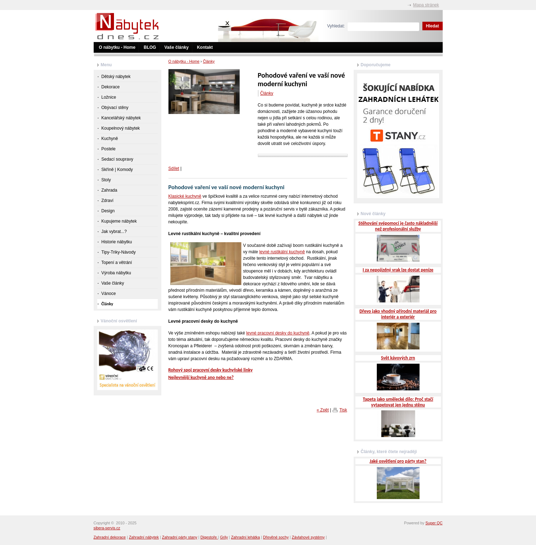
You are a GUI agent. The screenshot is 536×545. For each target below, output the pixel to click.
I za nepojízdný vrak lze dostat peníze (398, 269)
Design (108, 210)
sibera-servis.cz (107, 528)
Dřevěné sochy (276, 537)
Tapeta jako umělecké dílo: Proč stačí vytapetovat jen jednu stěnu (398, 402)
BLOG (150, 47)
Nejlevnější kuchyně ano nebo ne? (201, 377)
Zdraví (108, 200)
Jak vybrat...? (114, 231)
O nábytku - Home (117, 47)
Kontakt (205, 47)
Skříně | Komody (117, 169)
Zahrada (110, 190)
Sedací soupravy (117, 159)
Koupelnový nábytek (121, 128)
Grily (224, 537)
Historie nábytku (117, 241)
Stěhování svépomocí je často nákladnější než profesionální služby (398, 226)
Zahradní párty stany (179, 537)
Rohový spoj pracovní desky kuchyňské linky (210, 370)
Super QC (433, 523)
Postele (109, 148)
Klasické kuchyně (185, 196)
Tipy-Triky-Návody (119, 252)
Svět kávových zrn (398, 357)
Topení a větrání (117, 262)
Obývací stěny (115, 107)
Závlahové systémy (308, 537)
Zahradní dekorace (110, 537)
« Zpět (323, 410)
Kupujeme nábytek (119, 221)
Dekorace (111, 86)
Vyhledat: (336, 26)
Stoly (106, 179)
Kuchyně (110, 138)
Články (209, 61)
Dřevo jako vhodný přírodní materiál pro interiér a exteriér (397, 314)
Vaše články (177, 47)
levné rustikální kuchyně (282, 251)
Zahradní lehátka (245, 537)
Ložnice (109, 97)
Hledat (432, 26)
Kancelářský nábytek (121, 117)
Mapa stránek (426, 4)
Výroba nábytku (116, 272)
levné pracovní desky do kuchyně (277, 333)
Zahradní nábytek (144, 537)
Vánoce (109, 293)
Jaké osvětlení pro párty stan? (398, 461)
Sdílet (173, 168)
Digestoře (209, 537)
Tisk (343, 410)
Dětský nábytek (116, 76)
